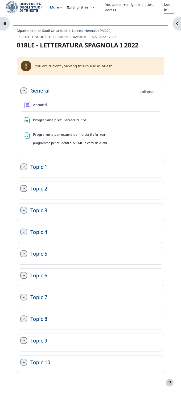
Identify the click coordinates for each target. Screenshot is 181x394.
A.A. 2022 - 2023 (104, 36)
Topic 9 (38, 341)
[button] (81, 7)
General (39, 91)
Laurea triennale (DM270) (91, 30)
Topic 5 (38, 254)
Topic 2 (38, 189)
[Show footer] (169, 382)
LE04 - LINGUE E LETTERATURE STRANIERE (54, 36)
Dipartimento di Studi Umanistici (42, 30)
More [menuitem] (54, 7)
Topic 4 (38, 232)
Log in (167, 7)
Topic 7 (38, 297)
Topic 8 (38, 319)
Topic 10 (40, 362)
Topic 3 (38, 210)
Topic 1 (38, 167)
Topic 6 (38, 275)
